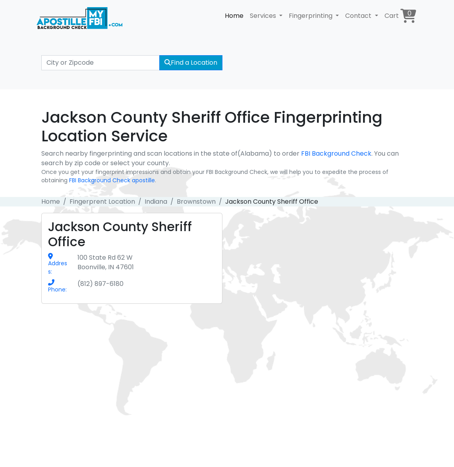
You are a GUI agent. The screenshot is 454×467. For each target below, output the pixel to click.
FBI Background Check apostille (112, 180)
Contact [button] (359, 15)
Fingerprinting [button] (311, 15)
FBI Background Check (336, 153)
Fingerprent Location (102, 201)
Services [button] (264, 15)
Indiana (156, 201)
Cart (400, 16)
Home (234, 15)
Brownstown (196, 201)
